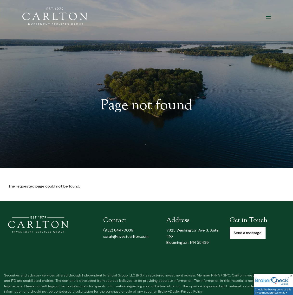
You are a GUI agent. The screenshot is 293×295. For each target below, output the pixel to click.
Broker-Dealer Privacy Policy (180, 291)
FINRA (215, 275)
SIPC (226, 275)
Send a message (247, 233)
